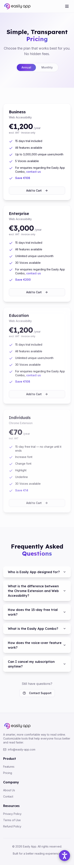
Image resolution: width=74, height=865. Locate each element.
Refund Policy (12, 826)
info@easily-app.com (19, 749)
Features (8, 766)
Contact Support (37, 693)
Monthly (47, 67)
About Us (9, 790)
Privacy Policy (12, 813)
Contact (8, 796)
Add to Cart (37, 191)
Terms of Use (12, 820)
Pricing (7, 773)
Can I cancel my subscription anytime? (37, 664)
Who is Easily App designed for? (37, 572)
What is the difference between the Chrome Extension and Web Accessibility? (37, 591)
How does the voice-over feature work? (37, 645)
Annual (26, 67)
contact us (33, 172)
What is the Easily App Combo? (37, 629)
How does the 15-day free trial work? (37, 612)
